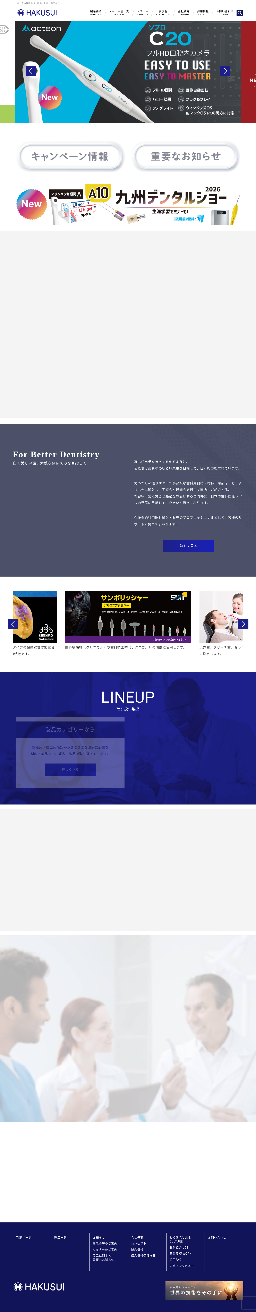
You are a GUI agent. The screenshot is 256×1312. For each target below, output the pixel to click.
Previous (31, 71)
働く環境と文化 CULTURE (180, 1239)
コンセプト (138, 1243)
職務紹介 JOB (179, 1247)
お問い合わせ (217, 1237)
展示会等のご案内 (105, 1243)
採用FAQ (176, 1259)
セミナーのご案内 (105, 1249)
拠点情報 (137, 1249)
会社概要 (137, 1237)
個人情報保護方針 (143, 1255)
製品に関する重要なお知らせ (103, 1257)
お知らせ (99, 1237)
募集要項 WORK (180, 1253)
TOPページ (24, 1237)
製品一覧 (60, 1237)
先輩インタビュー (182, 1266)
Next (225, 71)
